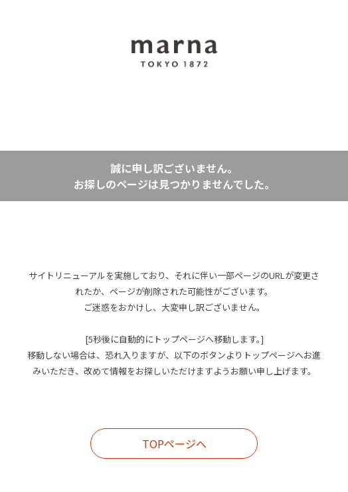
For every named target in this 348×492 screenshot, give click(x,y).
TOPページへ (174, 443)
